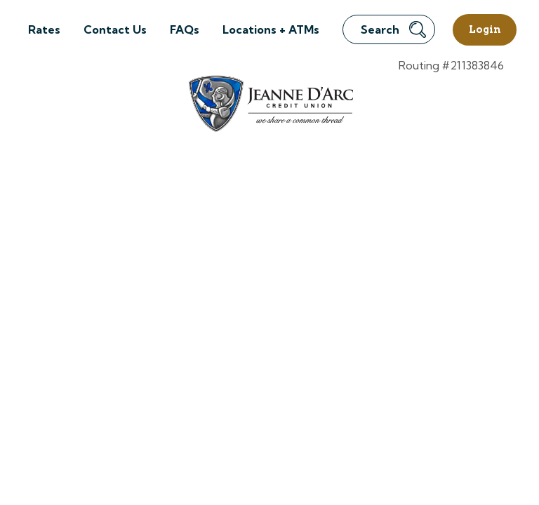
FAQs (184, 29)
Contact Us (115, 29)
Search (393, 29)
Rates (44, 29)
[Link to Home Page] (270, 105)
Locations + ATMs (270, 29)
